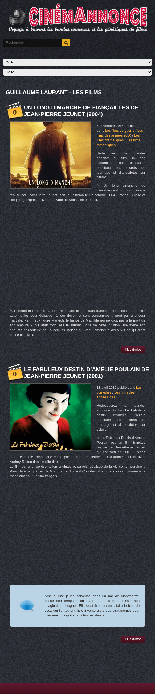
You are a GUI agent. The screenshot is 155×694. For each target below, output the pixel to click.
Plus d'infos (133, 349)
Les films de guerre (119, 131)
